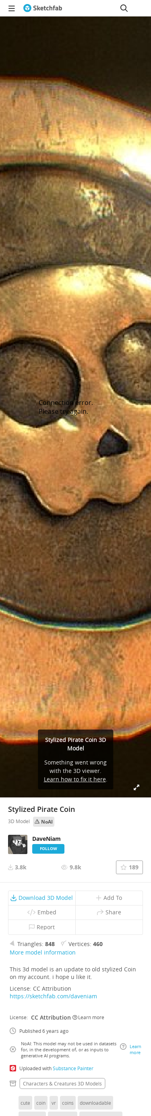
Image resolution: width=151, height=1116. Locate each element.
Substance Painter (73, 1068)
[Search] (124, 8)
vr (54, 1103)
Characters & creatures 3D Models (62, 1083)
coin (41, 1103)
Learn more (88, 1017)
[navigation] (11, 8)
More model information (43, 952)
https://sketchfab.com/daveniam (53, 996)
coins (68, 1103)
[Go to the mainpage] (42, 8)
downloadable (95, 1103)
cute (25, 1103)
